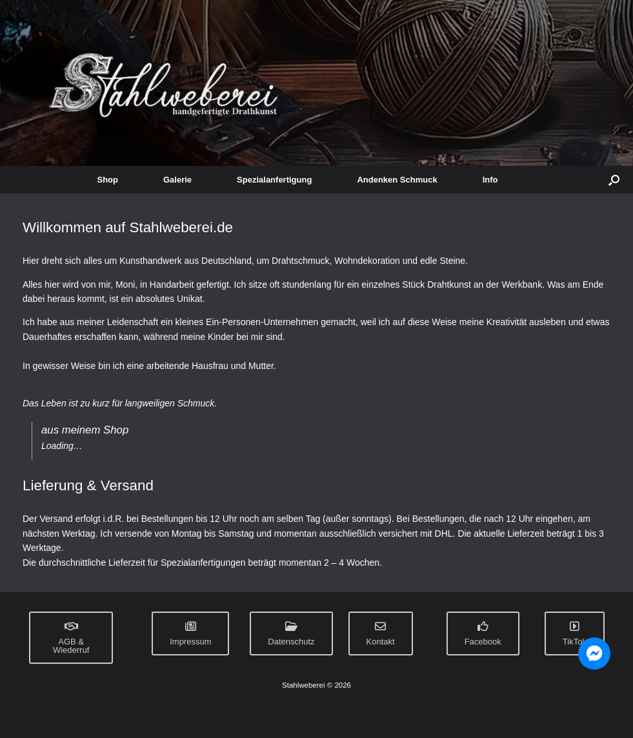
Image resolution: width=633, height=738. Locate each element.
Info (490, 179)
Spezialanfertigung (274, 179)
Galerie (177, 179)
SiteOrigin (342, 713)
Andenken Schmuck (397, 179)
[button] (614, 180)
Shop (108, 179)
